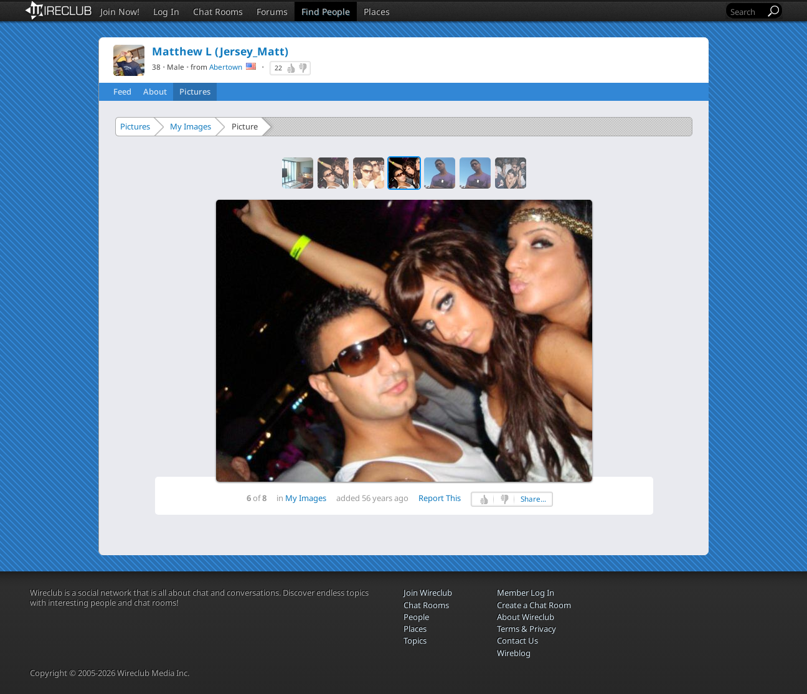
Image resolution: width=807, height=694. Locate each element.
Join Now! (119, 11)
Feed (122, 91)
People (416, 617)
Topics (415, 640)
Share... (533, 499)
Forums (272, 11)
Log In (166, 11)
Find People (325, 11)
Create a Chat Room (534, 605)
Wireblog (514, 653)
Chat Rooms (218, 11)
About (155, 91)
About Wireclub (525, 617)
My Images (190, 126)
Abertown (225, 67)
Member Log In (525, 593)
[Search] (746, 11)
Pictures (194, 91)
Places (377, 11)
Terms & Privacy (526, 629)
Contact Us (517, 640)
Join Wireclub (428, 593)
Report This (439, 498)
